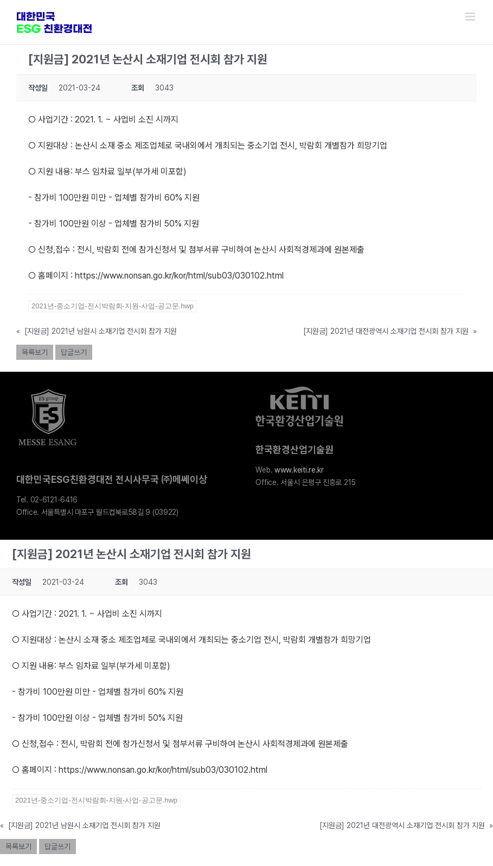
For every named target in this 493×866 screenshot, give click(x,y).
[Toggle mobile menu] (471, 16)
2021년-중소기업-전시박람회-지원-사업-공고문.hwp (112, 306)
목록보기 (35, 352)
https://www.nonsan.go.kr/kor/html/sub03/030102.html (178, 275)
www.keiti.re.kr (299, 470)
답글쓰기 (74, 352)
